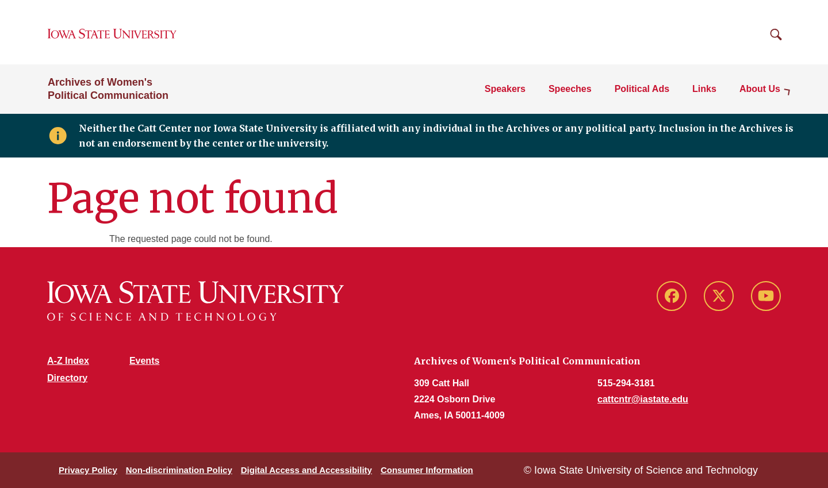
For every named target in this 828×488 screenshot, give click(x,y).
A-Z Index (68, 361)
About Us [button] (759, 89)
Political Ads (642, 89)
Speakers (505, 89)
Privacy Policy (88, 470)
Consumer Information (427, 470)
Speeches (570, 89)
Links (704, 89)
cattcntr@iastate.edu (642, 399)
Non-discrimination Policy (179, 470)
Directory (67, 378)
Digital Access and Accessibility (306, 470)
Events (144, 361)
